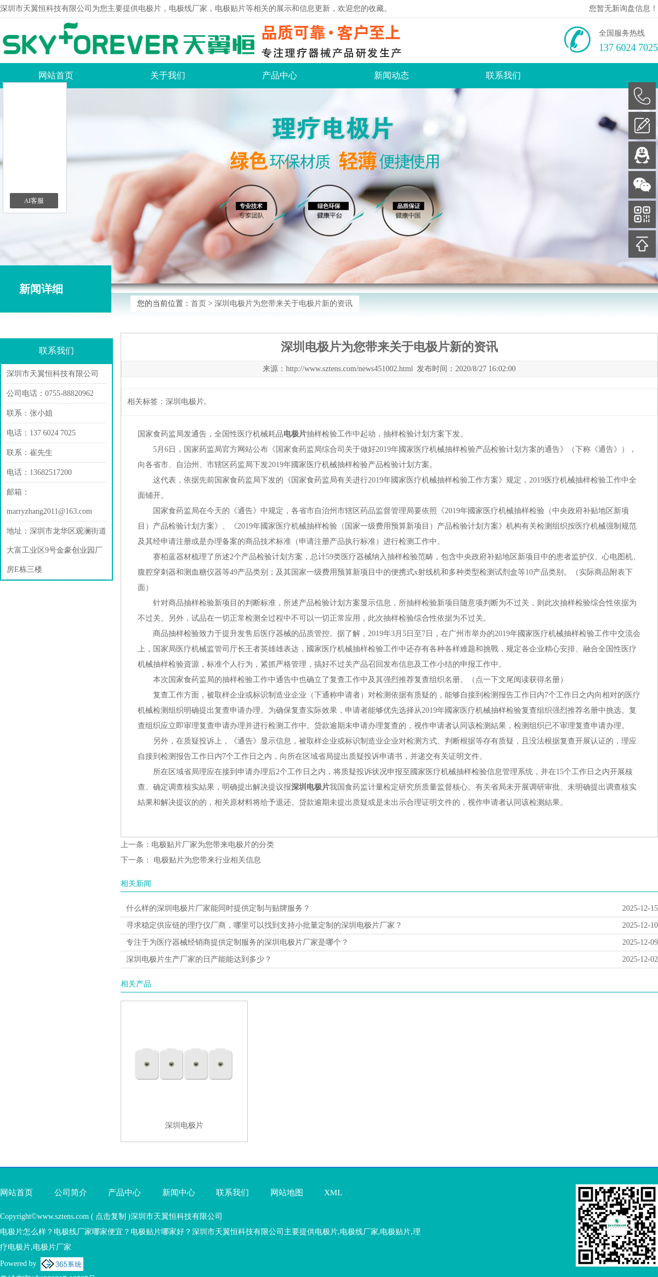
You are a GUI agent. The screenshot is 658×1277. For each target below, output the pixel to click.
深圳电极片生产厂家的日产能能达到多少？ (199, 959)
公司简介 (70, 1192)
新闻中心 (178, 1192)
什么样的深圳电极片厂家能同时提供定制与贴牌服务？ (218, 908)
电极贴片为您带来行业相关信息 (206, 860)
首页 (198, 303)
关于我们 (167, 75)
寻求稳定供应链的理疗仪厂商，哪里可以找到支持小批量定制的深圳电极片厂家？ (264, 925)
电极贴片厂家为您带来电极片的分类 (212, 845)
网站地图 (286, 1192)
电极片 (149, 8)
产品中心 (279, 75)
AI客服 (34, 201)
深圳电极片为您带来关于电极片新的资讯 (283, 303)
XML (333, 1192)
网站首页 (55, 75)
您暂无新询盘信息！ (623, 8)
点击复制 (110, 1216)
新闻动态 (391, 75)
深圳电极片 (185, 402)
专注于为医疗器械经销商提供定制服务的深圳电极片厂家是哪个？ (237, 942)
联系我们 (503, 75)
